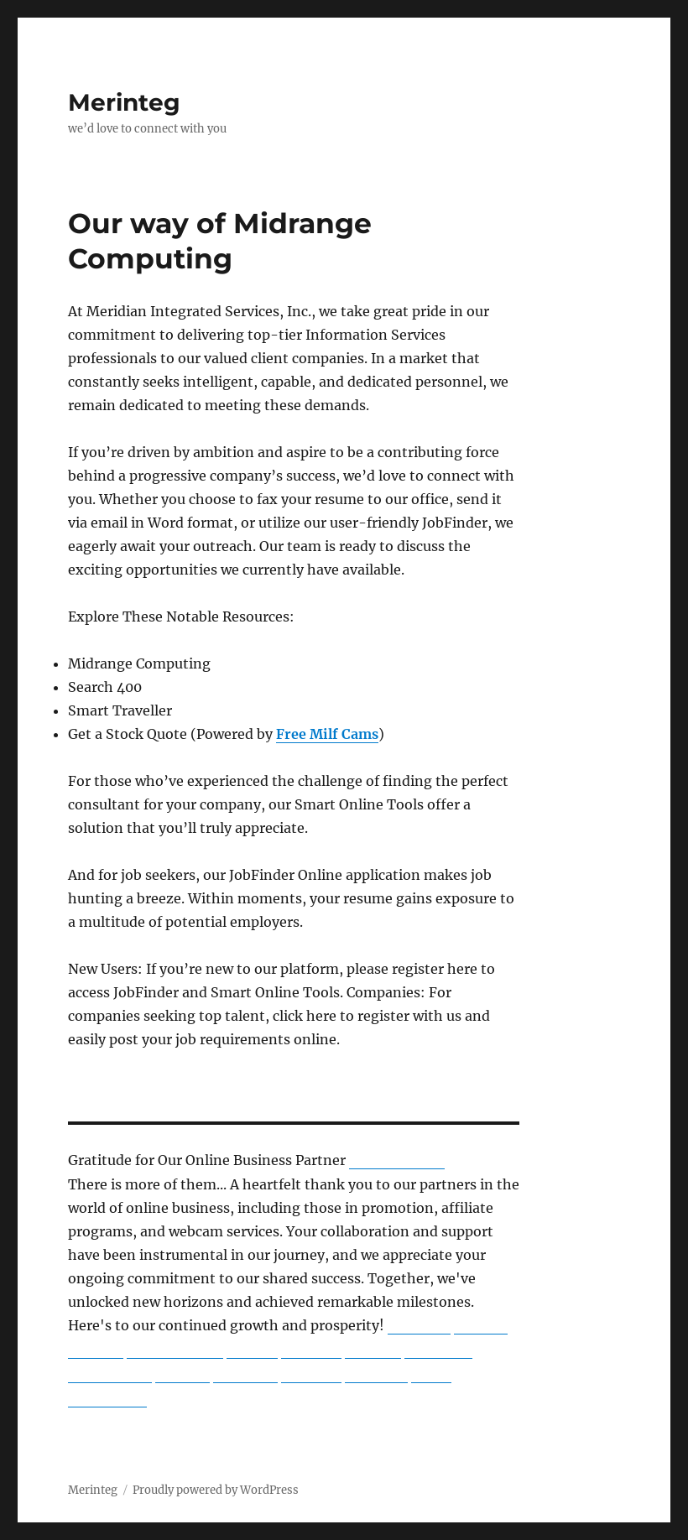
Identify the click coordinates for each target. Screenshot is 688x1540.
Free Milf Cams (327, 734)
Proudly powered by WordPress (216, 1490)
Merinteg (124, 102)
